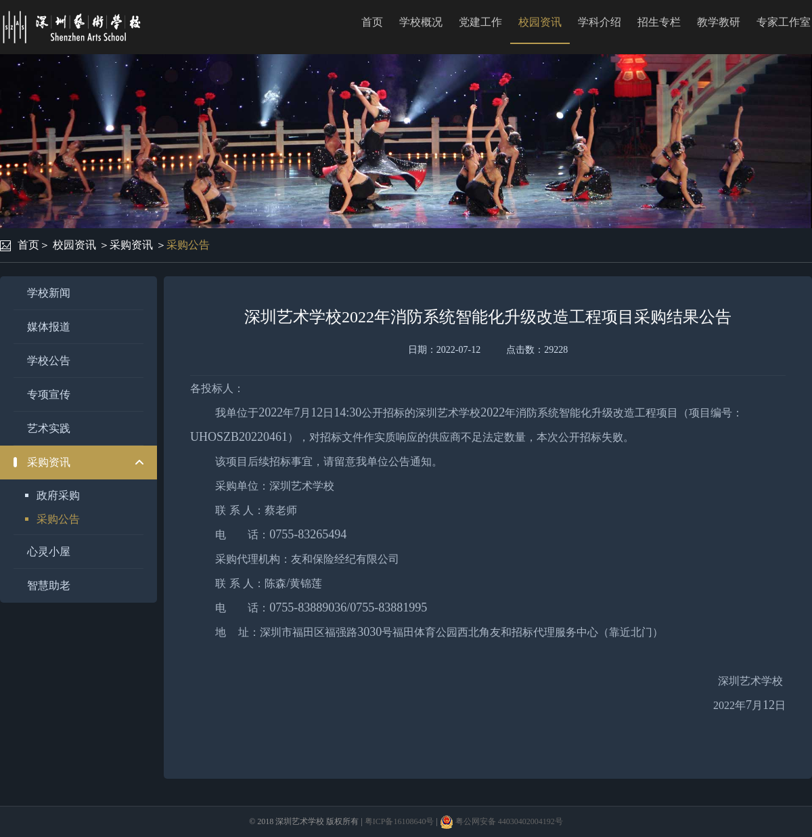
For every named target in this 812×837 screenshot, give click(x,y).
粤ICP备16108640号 (399, 821)
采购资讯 (131, 245)
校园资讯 (540, 22)
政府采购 (58, 495)
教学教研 (718, 22)
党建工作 (480, 22)
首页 (372, 22)
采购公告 (188, 245)
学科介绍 (599, 22)
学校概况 (421, 22)
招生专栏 (659, 22)
